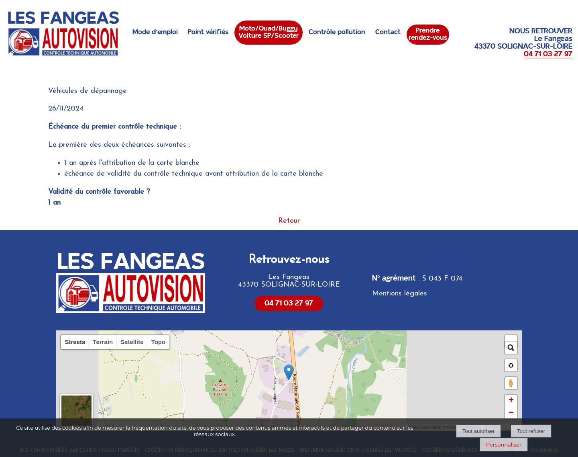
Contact (388, 32)
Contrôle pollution (337, 32)
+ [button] (511, 401)
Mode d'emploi (155, 32)
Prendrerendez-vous (428, 34)
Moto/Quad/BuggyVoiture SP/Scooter (268, 32)
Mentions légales (399, 293)
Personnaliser (503, 444)
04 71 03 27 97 (289, 303)
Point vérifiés (208, 32)
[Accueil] (63, 34)
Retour (289, 221)
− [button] (511, 413)
